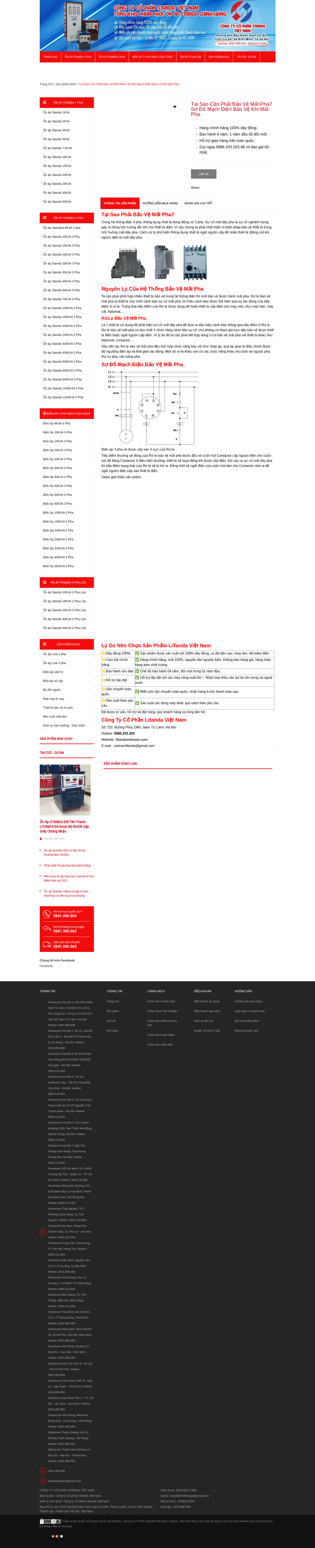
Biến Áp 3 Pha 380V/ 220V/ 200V (153, 56)
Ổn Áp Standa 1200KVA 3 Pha (63, 397)
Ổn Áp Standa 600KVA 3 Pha (62, 370)
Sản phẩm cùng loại (120, 764)
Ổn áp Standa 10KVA (57, 157)
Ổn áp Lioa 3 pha (54, 663)
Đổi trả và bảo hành (247, 1020)
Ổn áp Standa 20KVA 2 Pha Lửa (64, 610)
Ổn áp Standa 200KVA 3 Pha (62, 326)
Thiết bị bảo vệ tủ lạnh (58, 707)
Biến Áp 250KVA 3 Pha (58, 539)
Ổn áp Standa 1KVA (56, 112)
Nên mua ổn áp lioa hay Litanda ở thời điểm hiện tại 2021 (69, 878)
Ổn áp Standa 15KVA (57, 166)
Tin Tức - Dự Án (246, 56)
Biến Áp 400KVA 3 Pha (58, 557)
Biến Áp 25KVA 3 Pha (57, 459)
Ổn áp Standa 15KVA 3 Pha (61, 245)
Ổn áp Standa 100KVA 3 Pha (62, 308)
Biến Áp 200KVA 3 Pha (58, 530)
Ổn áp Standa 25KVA (57, 183)
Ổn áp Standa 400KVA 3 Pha (62, 352)
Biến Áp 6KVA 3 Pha (56, 423)
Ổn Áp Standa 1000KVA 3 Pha (63, 388)
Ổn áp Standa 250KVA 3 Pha (62, 334)
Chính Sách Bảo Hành (161, 1034)
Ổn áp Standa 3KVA (56, 130)
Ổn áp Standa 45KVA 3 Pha (61, 281)
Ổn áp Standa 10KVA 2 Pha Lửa (64, 592)
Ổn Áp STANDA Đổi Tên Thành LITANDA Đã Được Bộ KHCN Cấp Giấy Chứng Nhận (64, 826)
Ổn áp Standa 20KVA (57, 175)
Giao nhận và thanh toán (250, 1011)
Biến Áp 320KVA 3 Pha (58, 548)
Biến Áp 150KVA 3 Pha (58, 521)
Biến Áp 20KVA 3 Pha (57, 450)
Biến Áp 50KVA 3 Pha (57, 486)
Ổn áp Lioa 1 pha (54, 654)
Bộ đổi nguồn (52, 689)
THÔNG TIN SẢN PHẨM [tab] (120, 203)
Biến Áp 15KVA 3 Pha (57, 441)
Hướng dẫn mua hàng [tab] (160, 203)
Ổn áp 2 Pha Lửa (190, 56)
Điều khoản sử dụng (206, 1001)
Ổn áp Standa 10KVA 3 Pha (61, 236)
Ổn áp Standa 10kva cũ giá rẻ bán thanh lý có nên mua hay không (66, 893)
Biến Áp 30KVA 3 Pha (57, 468)
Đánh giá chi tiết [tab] (198, 203)
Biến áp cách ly (53, 672)
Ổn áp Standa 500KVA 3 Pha (62, 361)
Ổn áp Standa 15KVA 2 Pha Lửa (64, 601)
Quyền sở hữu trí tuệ (207, 1030)
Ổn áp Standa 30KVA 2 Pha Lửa (64, 619)
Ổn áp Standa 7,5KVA (57, 148)
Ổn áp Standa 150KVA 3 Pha (62, 317)
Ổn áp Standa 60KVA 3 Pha (61, 290)
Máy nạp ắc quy (53, 698)
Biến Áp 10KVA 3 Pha (57, 432)
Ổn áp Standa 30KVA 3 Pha (61, 272)
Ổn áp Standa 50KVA (57, 201)
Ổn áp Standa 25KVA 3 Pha (61, 263)
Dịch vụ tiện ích (203, 1020)
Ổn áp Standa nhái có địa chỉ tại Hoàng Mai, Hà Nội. (64, 852)
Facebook (46, 966)
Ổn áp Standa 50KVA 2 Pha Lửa (64, 628)
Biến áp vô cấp (53, 681)
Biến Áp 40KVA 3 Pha (57, 477)
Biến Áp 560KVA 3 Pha (58, 566)
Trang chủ (113, 1001)
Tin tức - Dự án (52, 753)
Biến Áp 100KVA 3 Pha (58, 512)
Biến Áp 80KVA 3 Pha (57, 503)
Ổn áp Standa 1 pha (78, 56)
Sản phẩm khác (219, 56)
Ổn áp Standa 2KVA (56, 121)
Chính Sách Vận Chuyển (162, 1011)
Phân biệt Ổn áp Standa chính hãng (67, 865)
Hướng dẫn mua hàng (248, 1001)
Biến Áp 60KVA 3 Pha (57, 494)
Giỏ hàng (112, 1030)
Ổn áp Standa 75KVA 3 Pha (61, 299)
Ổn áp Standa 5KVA (56, 139)
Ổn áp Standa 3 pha (112, 56)
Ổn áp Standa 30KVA (57, 192)
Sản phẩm (113, 1011)
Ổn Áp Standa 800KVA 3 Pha (62, 379)
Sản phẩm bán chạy (56, 739)
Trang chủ (50, 56)
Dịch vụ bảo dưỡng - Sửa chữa (64, 725)
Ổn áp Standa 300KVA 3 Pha (62, 343)
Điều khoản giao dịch (207, 1011)
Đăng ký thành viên (246, 1030)
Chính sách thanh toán (161, 1001)
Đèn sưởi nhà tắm (55, 716)
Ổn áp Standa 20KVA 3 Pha (61, 254)
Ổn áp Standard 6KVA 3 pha (62, 227)
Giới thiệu (49, 67)
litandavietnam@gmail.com (64, 1481)
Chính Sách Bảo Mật (160, 1044)
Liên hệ (111, 1020)
